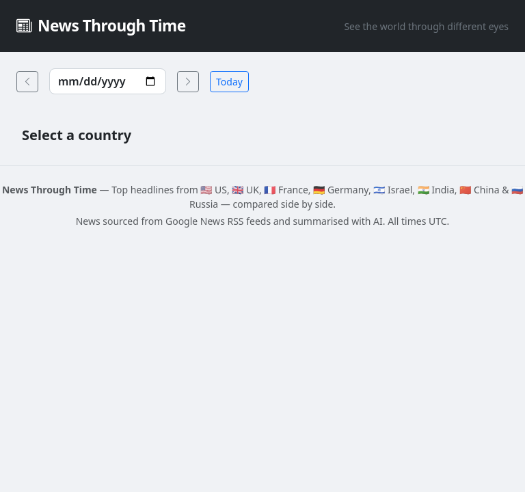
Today (229, 81)
